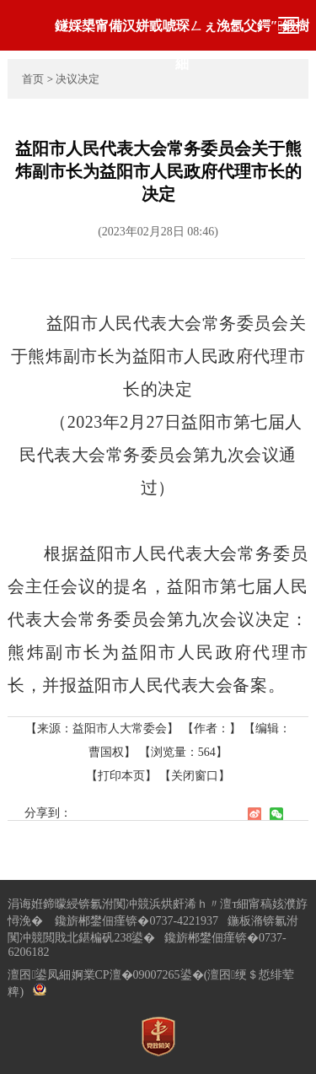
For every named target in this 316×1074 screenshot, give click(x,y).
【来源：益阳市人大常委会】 (103, 728)
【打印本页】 (121, 775)
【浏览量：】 (183, 752)
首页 (33, 79)
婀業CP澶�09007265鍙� (138, 975)
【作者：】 (211, 728)
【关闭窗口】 (194, 775)
